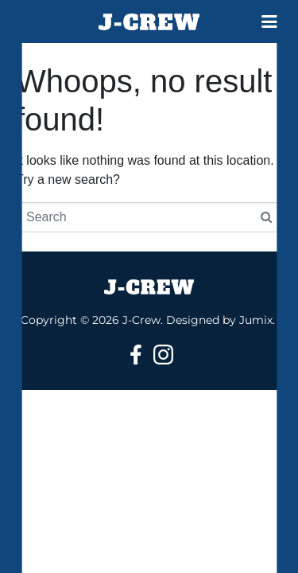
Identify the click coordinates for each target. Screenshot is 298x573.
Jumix (256, 320)
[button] (270, 21)
